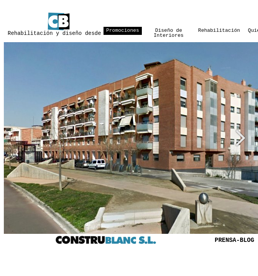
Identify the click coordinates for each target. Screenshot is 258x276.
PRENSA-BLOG (234, 240)
